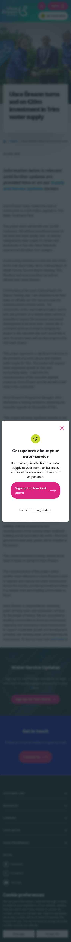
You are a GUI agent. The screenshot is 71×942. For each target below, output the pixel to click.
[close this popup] (61, 428)
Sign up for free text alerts (35, 490)
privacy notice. (41, 510)
